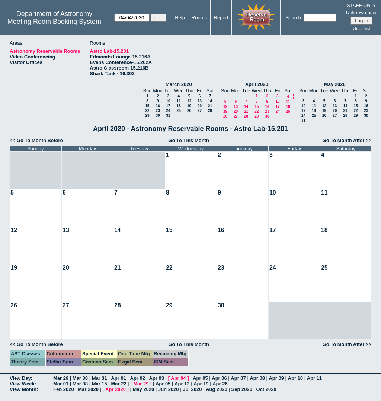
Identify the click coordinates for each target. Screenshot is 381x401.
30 (158, 115)
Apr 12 (182, 383)
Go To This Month (188, 140)
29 (147, 115)
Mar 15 (99, 383)
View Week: (23, 383)
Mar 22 (118, 383)
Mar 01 (60, 383)
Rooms (199, 17)
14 (210, 101)
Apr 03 (156, 378)
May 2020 (335, 84)
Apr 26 (219, 383)
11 (179, 101)
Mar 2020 (88, 389)
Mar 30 (80, 378)
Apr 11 (314, 378)
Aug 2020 (216, 389)
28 (210, 111)
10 (168, 101)
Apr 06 (219, 378)
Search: (294, 17)
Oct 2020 (266, 389)
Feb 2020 (63, 389)
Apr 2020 (115, 389)
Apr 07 (238, 378)
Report (221, 17)
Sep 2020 (241, 389)
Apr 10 (295, 378)
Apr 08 (257, 378)
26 (189, 111)
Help (180, 17)
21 (210, 106)
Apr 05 (200, 378)
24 (168, 111)
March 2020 (179, 84)
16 (158, 106)
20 (200, 106)
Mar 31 (99, 378)
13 (200, 101)
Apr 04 (178, 378)
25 (179, 111)
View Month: (24, 389)
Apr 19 (200, 383)
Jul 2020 (192, 389)
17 (168, 106)
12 (189, 101)
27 (200, 111)
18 (179, 106)
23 (158, 111)
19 (189, 106)
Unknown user (361, 12)
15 (147, 106)
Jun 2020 (168, 389)
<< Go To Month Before (36, 140)
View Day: (21, 378)
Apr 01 (118, 378)
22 (147, 111)
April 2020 (256, 84)
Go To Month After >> (347, 140)
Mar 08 (80, 383)
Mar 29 (60, 378)
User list (361, 28)
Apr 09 (276, 378)
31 (168, 115)
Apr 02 (137, 378)
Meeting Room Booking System (54, 21)
